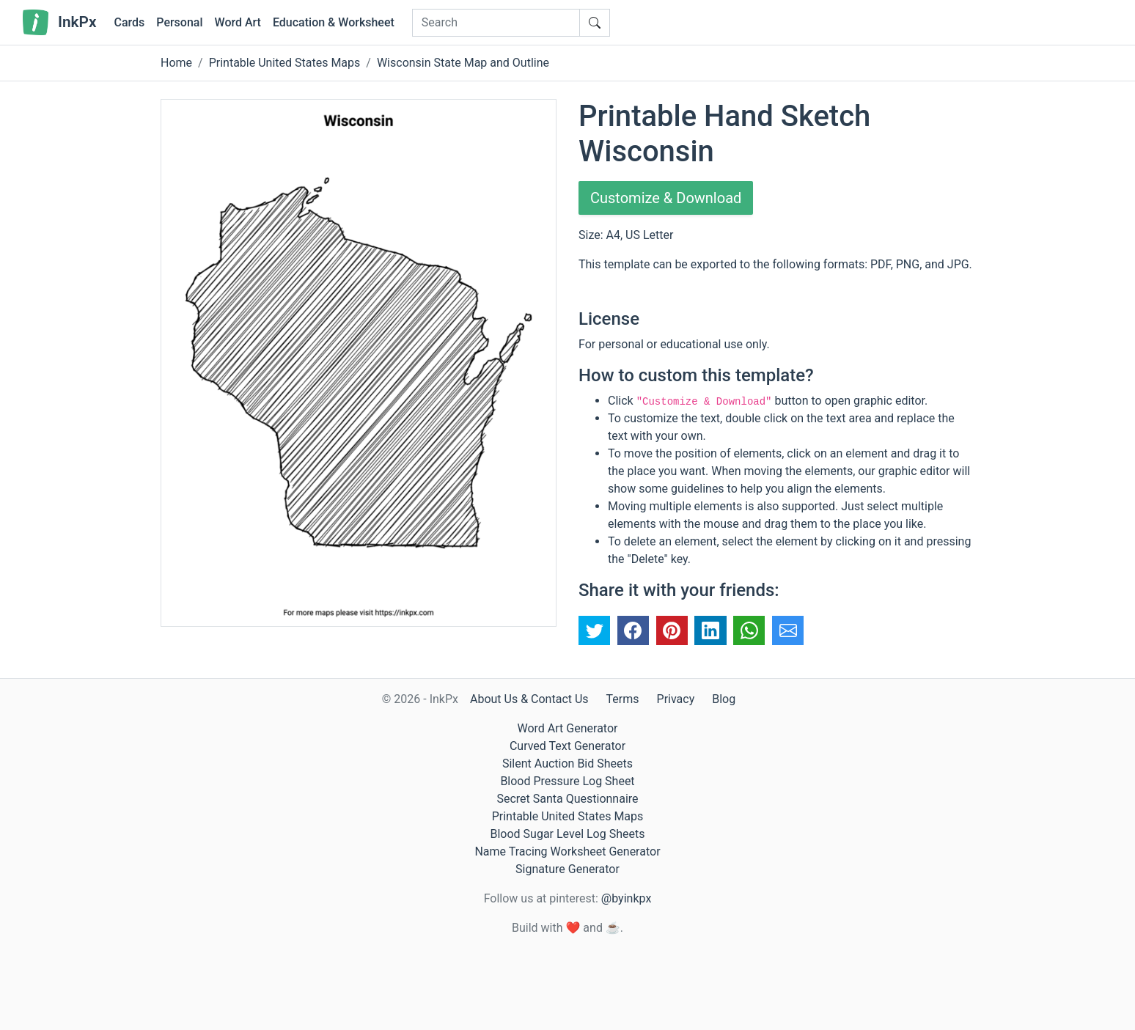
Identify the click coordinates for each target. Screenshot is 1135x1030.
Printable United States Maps (285, 63)
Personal (179, 22)
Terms (622, 699)
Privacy (676, 699)
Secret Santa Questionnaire (567, 799)
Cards (129, 22)
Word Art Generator (568, 728)
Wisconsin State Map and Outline (463, 63)
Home (176, 63)
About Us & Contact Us (529, 699)
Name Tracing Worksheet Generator (567, 851)
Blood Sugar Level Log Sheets (568, 834)
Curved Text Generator (567, 746)
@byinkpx (626, 898)
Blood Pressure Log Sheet (567, 781)
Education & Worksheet (333, 22)
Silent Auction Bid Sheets (567, 763)
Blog (723, 699)
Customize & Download (665, 198)
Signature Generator (567, 869)
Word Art (238, 22)
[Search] (496, 23)
